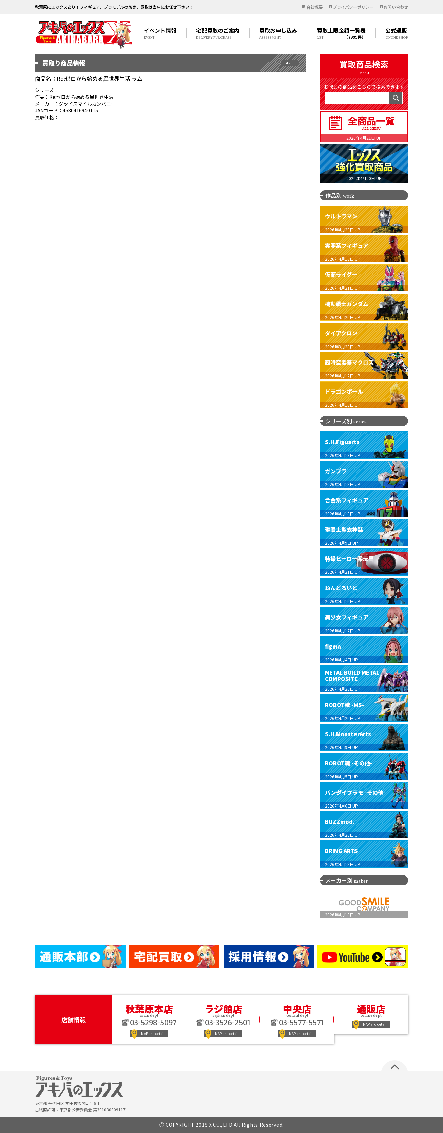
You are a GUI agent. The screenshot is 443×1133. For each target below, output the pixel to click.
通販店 (371, 1008)
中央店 (297, 1008)
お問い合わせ (396, 7)
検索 (395, 98)
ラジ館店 (223, 1008)
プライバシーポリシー (353, 7)
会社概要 (314, 7)
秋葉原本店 (149, 1008)
